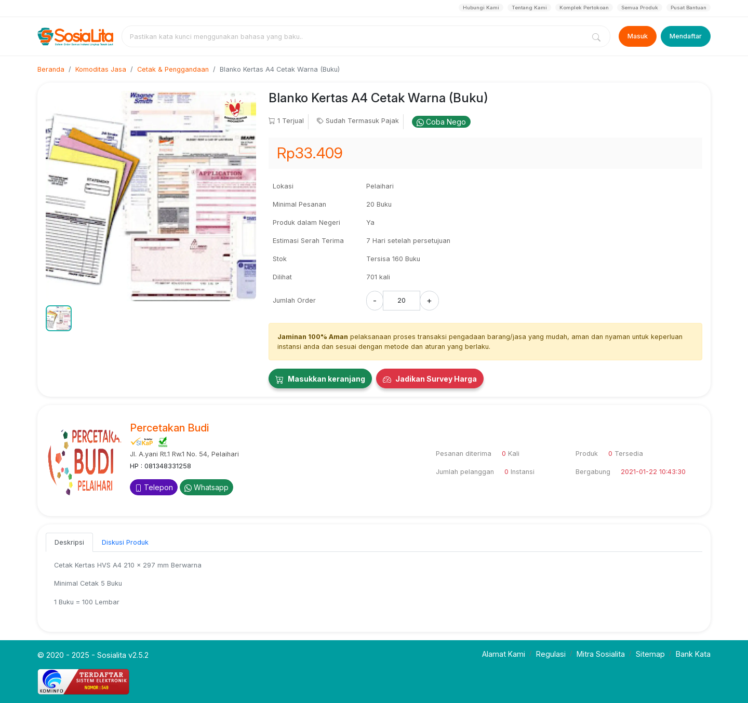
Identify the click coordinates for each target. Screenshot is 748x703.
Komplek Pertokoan (584, 7)
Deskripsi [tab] (69, 542)
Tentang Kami (529, 7)
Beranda (50, 69)
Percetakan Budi (169, 428)
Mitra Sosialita (601, 654)
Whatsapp (206, 487)
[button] (59, 318)
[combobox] (355, 36)
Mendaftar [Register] (686, 36)
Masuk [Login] (637, 36)
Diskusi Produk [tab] (125, 542)
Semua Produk (639, 7)
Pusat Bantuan (688, 7)
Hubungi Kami (481, 7)
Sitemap (650, 654)
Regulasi (551, 654)
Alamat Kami (503, 654)
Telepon (154, 487)
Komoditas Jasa (100, 69)
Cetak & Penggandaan (173, 69)
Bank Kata (693, 654)
